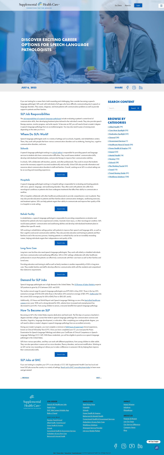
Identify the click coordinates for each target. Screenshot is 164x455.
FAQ (54, 453)
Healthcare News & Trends (119, 144)
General (112, 137)
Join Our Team (129, 421)
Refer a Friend (52, 413)
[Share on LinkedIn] (139, 87)
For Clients (118, 5)
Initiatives (127, 407)
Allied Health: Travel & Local (56, 423)
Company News (129, 427)
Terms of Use (68, 453)
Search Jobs (61, 175)
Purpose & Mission (130, 418)
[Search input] (118, 108)
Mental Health (114, 155)
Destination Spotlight (117, 134)
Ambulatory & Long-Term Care (57, 433)
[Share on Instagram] (133, 87)
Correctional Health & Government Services (61, 431)
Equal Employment (76, 453)
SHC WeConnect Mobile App (58, 410)
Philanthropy (128, 410)
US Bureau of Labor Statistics (84, 284)
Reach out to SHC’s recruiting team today (75, 367)
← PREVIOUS (24, 378)
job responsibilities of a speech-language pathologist (42, 118)
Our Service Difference (132, 424)
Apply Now (51, 407)
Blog (125, 430)
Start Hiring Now (89, 404)
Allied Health (114, 127)
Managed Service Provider (92, 428)
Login (138, 5)
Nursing (112, 159)
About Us (128, 5)
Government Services (117, 141)
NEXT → (99, 378)
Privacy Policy (60, 453)
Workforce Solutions (116, 176)
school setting (57, 152)
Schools (112, 162)
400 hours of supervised (74, 327)
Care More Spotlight (116, 130)
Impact (111, 152)
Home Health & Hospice (118, 148)
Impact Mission (129, 404)
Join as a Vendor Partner (91, 431)
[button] (135, 108)
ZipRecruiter (94, 294)
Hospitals (86, 407)
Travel (111, 169)
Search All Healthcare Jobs (57, 404)
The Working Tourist (116, 166)
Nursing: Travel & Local (54, 420)
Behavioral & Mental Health (56, 436)
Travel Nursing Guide (117, 173)
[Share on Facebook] (126, 87)
